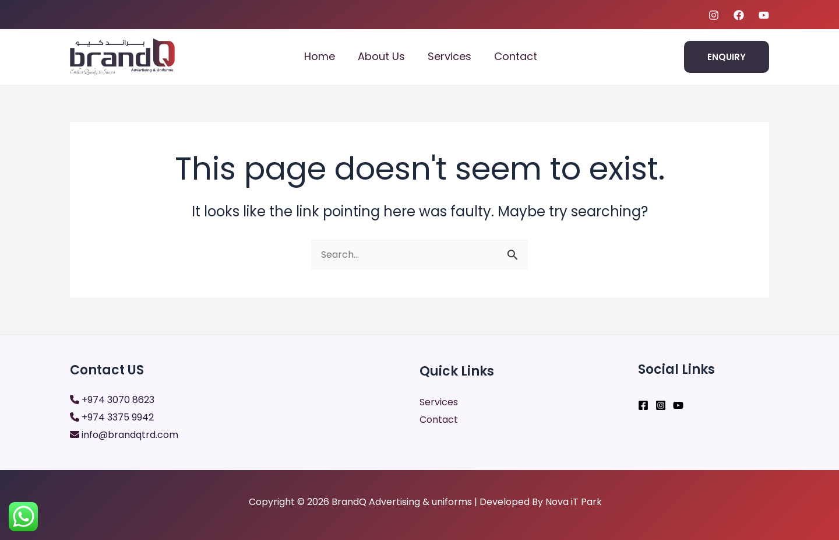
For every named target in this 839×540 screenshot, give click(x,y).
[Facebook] (739, 15)
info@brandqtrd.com (130, 434)
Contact (517, 56)
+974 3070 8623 (118, 399)
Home (326, 56)
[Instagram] (713, 15)
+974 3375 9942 (118, 417)
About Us (386, 56)
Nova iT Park (573, 502)
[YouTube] (678, 405)
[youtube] (764, 15)
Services (453, 56)
